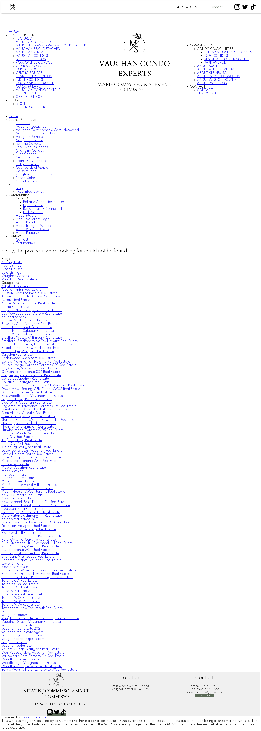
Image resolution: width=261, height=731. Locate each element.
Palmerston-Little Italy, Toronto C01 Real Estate (37, 522)
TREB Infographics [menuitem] (32, 107)
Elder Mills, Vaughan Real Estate (26, 402)
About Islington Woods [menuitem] (218, 76)
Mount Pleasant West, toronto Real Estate (33, 491)
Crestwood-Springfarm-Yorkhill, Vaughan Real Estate (43, 385)
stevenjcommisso (14, 567)
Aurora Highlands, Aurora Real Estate (30, 296)
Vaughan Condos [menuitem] (32, 55)
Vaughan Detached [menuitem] (33, 42)
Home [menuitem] (14, 32)
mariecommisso (13, 474)
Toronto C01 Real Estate (19, 580)
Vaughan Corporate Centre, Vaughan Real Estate (40, 618)
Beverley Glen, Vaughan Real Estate (29, 324)
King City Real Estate (17, 437)
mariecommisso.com (17, 478)
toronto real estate (15, 591)
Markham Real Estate (18, 481)
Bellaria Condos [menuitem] (31, 59)
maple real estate (15, 464)
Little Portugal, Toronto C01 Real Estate (31, 457)
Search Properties (24, 35)
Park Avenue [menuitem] (215, 62)
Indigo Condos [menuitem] (29, 79)
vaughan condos (14, 615)
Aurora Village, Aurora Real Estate (28, 303)
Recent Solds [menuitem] (27, 93)
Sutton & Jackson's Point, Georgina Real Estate (37, 577)
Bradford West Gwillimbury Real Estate (31, 337)
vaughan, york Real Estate (21, 635)
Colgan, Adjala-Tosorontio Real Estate (31, 375)
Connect (216, 7)
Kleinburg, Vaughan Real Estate (26, 447)
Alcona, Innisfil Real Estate (21, 289)
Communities (201, 45)
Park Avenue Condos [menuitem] (34, 62)
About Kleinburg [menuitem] (212, 73)
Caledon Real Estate (17, 354)
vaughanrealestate (16, 645)
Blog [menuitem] (20, 103)
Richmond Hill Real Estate (21, 532)
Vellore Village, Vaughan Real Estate (30, 649)
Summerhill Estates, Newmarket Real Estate (35, 574)
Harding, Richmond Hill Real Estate (28, 423)
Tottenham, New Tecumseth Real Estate (32, 608)
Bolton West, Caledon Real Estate (27, 334)
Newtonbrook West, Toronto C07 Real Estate (35, 505)
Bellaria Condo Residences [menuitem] (228, 52)
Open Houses (11, 269)
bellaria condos (13, 317)
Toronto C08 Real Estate (20, 584)
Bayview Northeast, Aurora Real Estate (31, 310)
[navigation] (130, 180)
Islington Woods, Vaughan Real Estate (31, 433)
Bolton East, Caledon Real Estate (26, 327)
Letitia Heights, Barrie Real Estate (27, 454)
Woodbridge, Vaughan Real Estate (28, 663)
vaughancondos (14, 642)
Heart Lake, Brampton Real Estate (27, 426)
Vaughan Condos (15, 276)
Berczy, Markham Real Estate (24, 320)
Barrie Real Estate (15, 306)
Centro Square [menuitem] (29, 73)
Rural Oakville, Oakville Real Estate (28, 539)
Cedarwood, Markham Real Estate (28, 358)
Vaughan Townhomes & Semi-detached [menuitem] (51, 45)
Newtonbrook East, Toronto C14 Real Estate (34, 502)
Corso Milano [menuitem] (28, 86)
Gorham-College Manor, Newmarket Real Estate (39, 419)
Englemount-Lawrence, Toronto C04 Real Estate (39, 406)
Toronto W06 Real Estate (20, 604)
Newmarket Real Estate (19, 498)
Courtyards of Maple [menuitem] (35, 83)
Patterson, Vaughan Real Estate (25, 526)
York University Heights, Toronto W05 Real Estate (39, 669)
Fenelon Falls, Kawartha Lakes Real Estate (34, 409)
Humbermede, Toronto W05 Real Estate (32, 430)
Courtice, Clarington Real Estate (26, 382)
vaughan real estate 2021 (21, 628)
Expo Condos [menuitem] (28, 69)
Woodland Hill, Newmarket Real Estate (31, 666)
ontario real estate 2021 (19, 519)
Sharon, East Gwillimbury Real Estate (30, 553)
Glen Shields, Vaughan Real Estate (28, 416)
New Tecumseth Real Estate (22, 495)
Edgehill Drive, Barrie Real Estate (26, 399)
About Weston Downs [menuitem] (216, 79)
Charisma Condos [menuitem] (32, 66)
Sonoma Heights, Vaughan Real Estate (31, 560)
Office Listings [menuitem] (29, 97)
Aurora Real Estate (15, 300)
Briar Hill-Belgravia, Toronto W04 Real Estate (36, 344)
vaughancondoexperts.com (23, 639)
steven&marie (12, 563)
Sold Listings (11, 272)
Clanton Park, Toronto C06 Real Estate (30, 372)
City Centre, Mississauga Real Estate (29, 368)
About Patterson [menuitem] (212, 83)
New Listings (11, 265)
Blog (13, 100)
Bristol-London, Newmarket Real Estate (32, 348)
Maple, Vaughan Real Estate (23, 467)
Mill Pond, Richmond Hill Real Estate (29, 484)
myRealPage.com (34, 717)
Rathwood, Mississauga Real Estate (28, 529)
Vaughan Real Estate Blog (21, 279)
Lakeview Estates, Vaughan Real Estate (32, 450)
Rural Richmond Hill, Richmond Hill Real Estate (37, 543)
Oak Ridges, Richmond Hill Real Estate (30, 512)
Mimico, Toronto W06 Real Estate (27, 488)
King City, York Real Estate (21, 443)
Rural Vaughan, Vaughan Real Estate (30, 546)
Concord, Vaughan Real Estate (25, 378)
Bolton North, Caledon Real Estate (27, 330)
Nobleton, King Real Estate (22, 508)
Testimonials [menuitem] (209, 93)
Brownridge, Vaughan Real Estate (27, 351)
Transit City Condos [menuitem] (34, 76)
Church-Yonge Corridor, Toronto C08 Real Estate (38, 365)
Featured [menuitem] (24, 38)
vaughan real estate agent (22, 632)
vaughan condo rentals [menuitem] (38, 90)
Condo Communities (215, 49)
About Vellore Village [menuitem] (217, 69)
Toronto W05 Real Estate (20, 601)
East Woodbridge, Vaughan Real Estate (32, 395)
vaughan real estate (17, 625)
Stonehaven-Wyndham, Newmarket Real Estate (38, 570)
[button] (237, 8)
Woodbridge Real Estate (20, 659)
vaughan (8, 611)
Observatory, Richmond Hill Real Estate (31, 515)
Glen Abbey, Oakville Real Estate (27, 413)
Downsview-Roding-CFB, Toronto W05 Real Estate (40, 389)
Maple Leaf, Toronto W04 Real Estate (30, 461)
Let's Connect (204, 695)
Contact (197, 86)
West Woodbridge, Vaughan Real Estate (32, 652)
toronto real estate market (21, 594)
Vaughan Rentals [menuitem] (31, 52)
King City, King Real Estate (21, 440)
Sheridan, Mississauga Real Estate (28, 556)
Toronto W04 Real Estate (20, 597)
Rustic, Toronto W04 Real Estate (25, 550)
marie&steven (12, 471)
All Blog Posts (11, 262)
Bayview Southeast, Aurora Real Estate (31, 313)
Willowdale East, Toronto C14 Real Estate (33, 656)
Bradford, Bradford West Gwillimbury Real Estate (39, 341)
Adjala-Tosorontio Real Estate (24, 286)
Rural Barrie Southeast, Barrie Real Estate (33, 536)
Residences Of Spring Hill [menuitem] (226, 59)
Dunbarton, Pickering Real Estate (26, 392)
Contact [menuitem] (205, 90)
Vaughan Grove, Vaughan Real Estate (31, 621)
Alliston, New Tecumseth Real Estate (29, 293)
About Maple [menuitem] (208, 66)
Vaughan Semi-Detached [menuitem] (38, 49)
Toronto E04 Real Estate (19, 587)
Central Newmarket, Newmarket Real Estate (35, 361)
